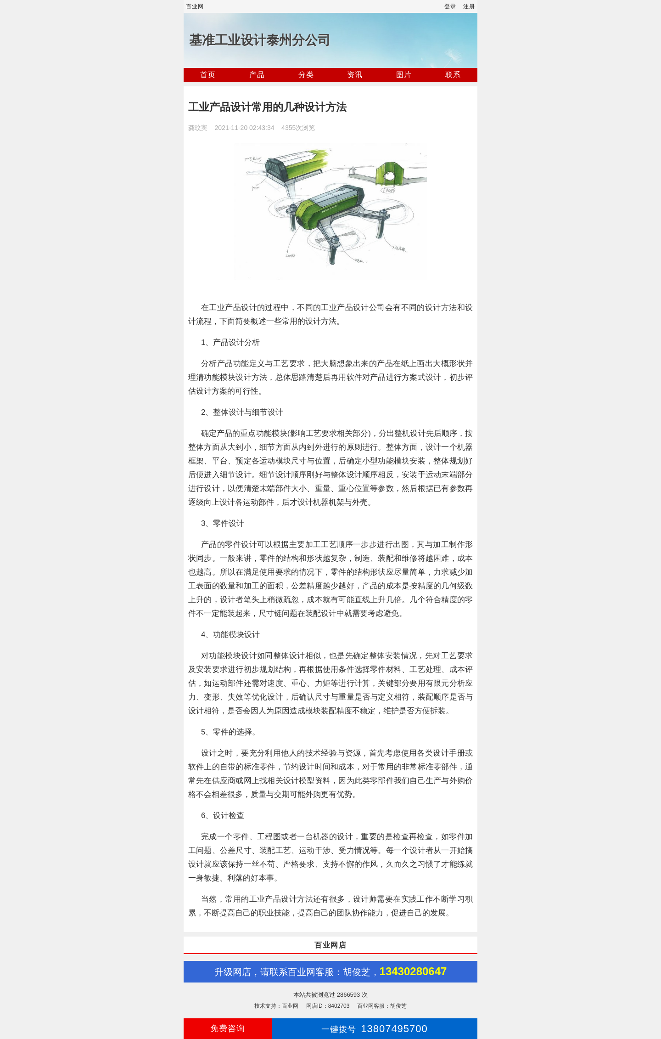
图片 (404, 75)
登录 (450, 6)
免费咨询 (227, 1028)
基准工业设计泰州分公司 (259, 40)
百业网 (195, 6)
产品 (257, 75)
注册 (469, 6)
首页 (208, 75)
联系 (453, 75)
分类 (306, 75)
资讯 (355, 75)
